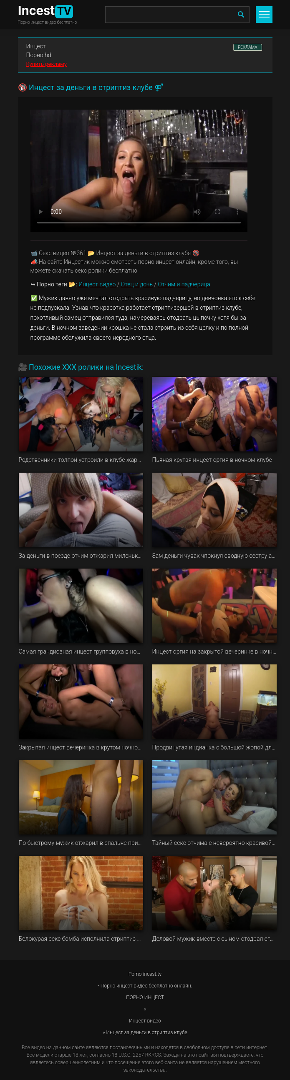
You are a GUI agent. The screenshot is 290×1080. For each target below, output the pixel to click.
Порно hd (38, 55)
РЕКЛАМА (247, 47)
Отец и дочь (137, 284)
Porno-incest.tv (145, 974)
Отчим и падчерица (184, 284)
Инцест (36, 46)
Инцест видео (97, 284)
